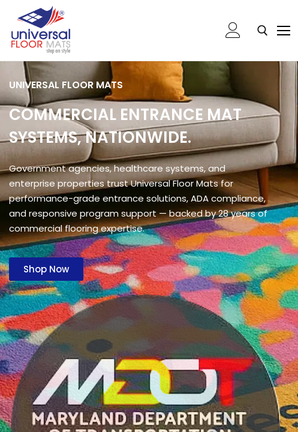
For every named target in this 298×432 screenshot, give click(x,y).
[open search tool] (262, 30)
